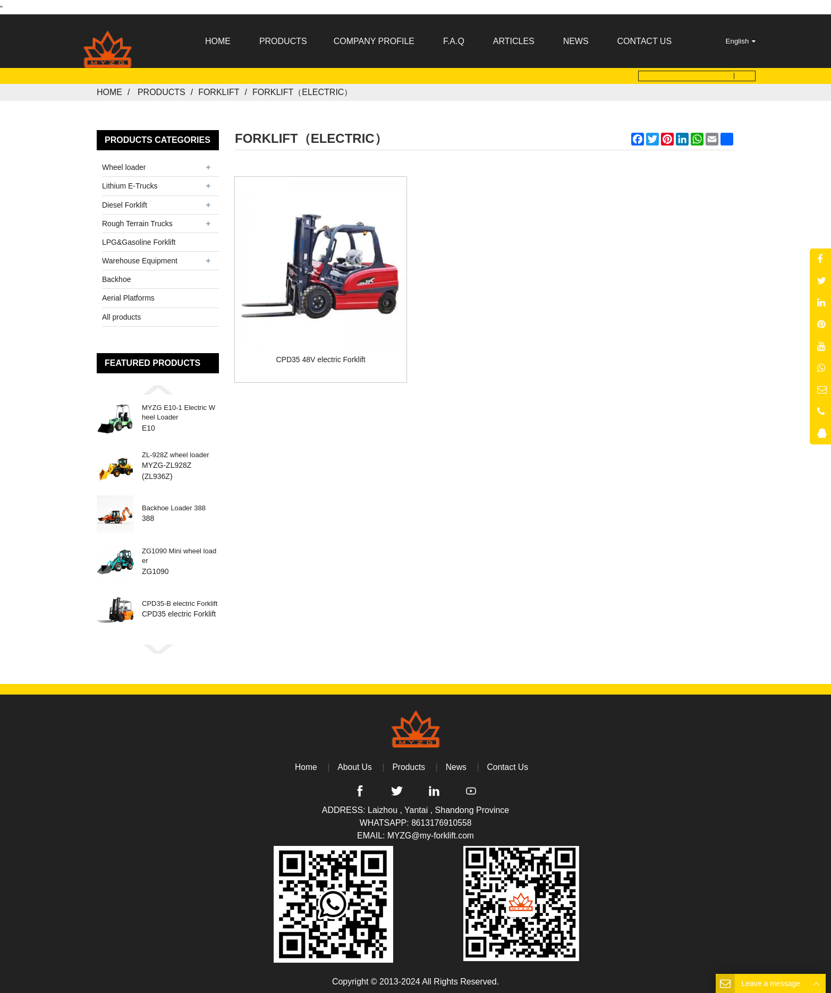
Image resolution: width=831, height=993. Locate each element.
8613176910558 (441, 819)
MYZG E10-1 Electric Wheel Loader (178, 409)
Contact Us (509, 763)
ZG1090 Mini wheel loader (179, 552)
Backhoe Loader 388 (174, 505)
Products (161, 88)
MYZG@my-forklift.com (430, 832)
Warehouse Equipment (139, 257)
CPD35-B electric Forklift (179, 600)
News (456, 763)
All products (121, 313)
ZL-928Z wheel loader (175, 451)
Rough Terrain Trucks (137, 220)
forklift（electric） (302, 88)
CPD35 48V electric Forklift (314, 341)
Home (109, 88)
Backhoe (116, 276)
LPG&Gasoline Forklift (139, 239)
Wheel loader (124, 164)
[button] (158, 386)
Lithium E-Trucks (130, 182)
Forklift (218, 88)
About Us (353, 763)
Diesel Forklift (124, 201)
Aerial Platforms (128, 294)
